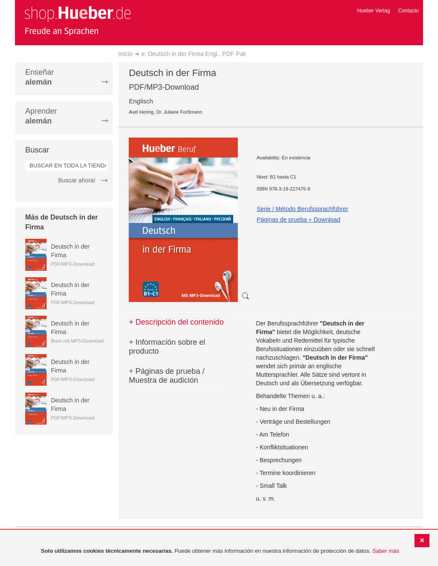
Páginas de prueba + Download (298, 219)
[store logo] (77, 20)
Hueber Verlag (373, 11)
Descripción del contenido (176, 322)
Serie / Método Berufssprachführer (302, 208)
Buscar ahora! (76, 180)
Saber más (385, 551)
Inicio (125, 53)
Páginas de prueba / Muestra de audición (166, 376)
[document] (220, 551)
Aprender (41, 116)
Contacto (408, 11)
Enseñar (39, 77)
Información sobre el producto (167, 347)
